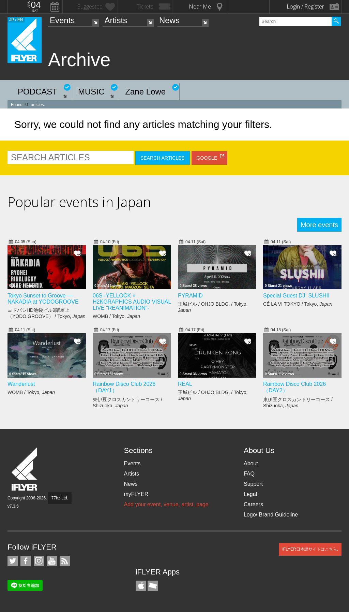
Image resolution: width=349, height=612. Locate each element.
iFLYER (25, 469)
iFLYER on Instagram (39, 561)
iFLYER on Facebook (25, 561)
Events (62, 20)
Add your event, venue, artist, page (166, 504)
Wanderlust (21, 384)
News (169, 20)
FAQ (249, 474)
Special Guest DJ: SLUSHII (296, 295)
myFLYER (136, 494)
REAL (185, 384)
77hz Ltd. (59, 498)
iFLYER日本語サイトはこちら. (310, 549)
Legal (250, 494)
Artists (115, 20)
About (251, 463)
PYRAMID (190, 295)
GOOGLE (207, 158)
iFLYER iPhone (141, 586)
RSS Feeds (65, 561)
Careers (253, 504)
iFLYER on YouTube (52, 561)
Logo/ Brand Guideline (271, 515)
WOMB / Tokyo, (116, 316)
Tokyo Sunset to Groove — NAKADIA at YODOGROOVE (43, 299)
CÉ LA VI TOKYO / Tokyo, (297, 304)
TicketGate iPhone (153, 586)
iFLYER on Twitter (12, 561)
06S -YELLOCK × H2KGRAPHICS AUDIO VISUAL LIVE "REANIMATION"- (132, 302)
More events (319, 225)
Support (253, 484)
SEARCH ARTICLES (162, 158)
